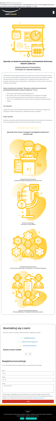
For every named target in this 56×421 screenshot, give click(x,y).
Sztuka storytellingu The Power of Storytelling (28, 223)
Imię (3, 370)
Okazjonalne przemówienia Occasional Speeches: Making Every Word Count (28, 179)
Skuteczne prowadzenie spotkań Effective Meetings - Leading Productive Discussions (28, 311)
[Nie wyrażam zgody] (54, 416)
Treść (3, 383)
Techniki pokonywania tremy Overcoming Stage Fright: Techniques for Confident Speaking (28, 267)
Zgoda (22, 418)
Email (3, 377)
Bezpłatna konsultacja (14, 361)
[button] (53, 12)
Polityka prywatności (31, 418)
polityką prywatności (38, 398)
